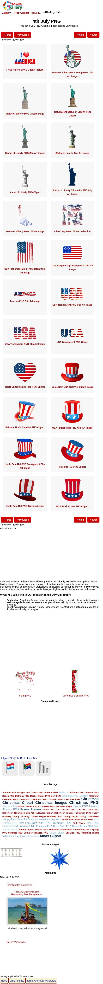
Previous (23, 34)
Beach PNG (8, 796)
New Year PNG (42, 822)
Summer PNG (15, 833)
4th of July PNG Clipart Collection (72, 231)
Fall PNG (60, 806)
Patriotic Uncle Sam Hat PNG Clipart (24, 427)
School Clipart (26, 829)
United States (57, 832)
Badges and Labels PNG (30, 792)
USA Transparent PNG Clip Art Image (72, 304)
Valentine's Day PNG (13, 836)
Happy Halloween (89, 816)
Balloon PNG (51, 792)
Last (93, 34)
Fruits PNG (49, 809)
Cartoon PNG (56, 799)
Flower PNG (80, 806)
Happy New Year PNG (16, 819)
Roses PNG (86, 826)
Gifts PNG (93, 809)
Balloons (63, 792)
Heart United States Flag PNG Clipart (25, 386)
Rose (56, 826)
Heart (65, 819)
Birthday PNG (22, 796)
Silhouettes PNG (82, 829)
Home (4, 980)
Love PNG (25, 822)
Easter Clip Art (33, 806)
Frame (24, 809)
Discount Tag (9, 806)
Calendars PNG (39, 799)
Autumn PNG (9, 792)
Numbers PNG (62, 822)
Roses (75, 826)
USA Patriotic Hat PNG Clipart (72, 506)
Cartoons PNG (72, 799)
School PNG (41, 829)
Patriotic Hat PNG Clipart (72, 467)
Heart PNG (74, 819)
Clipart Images (16, 980)
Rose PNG (65, 826)
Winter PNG (32, 836)
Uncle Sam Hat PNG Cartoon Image (25, 506)
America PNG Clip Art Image (25, 301)
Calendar (94, 796)
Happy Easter (71, 816)
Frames (36, 809)
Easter (21, 806)
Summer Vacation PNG (36, 833)
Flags (69, 806)
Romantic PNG (44, 826)
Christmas (90, 799)
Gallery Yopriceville (16, 942)
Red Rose (93, 822)
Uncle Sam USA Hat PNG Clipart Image (72, 387)
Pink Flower (79, 823)
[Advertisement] (50, 552)
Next (80, 34)
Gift (58, 809)
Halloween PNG (83, 813)
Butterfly (83, 795)
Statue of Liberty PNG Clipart (25, 192)
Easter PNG (48, 806)
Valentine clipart (90, 833)
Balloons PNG (77, 792)
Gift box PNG (68, 809)
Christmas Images (51, 803)
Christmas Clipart (17, 803)
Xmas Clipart (50, 836)
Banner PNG (92, 792)
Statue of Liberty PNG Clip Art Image (25, 153)
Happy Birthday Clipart (25, 816)
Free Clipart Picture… (28, 12)
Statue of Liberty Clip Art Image (72, 153)
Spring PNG (25, 695)
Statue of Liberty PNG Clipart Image (25, 113)
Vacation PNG (73, 833)
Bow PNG (56, 796)
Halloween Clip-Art (24, 813)
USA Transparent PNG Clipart (72, 342)
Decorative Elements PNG (75, 695)
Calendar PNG (10, 799)
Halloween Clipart (44, 813)
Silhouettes (66, 829)
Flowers (94, 806)
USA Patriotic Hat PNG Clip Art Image (72, 427)
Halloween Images (63, 813)
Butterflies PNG (70, 795)
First (7, 34)
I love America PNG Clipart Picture (24, 69)
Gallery (6, 12)
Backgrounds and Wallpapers (41, 980)
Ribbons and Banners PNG (18, 826)
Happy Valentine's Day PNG (45, 819)
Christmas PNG (84, 802)
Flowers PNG (10, 809)
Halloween (7, 813)
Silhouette (54, 829)
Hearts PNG (87, 819)
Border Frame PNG (40, 796)
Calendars (24, 799)
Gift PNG (81, 809)
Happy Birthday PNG (50, 816)
